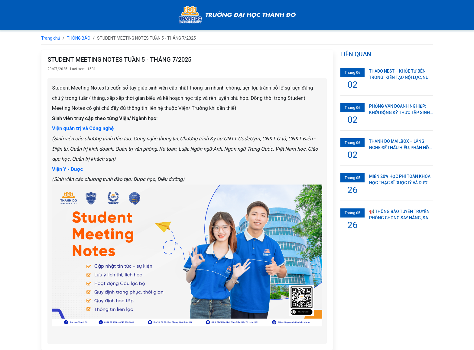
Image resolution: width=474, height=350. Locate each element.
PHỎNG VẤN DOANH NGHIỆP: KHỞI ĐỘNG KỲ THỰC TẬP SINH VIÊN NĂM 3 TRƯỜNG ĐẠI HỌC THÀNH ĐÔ (399, 110)
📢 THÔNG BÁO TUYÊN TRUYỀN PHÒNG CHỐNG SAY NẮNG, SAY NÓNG (399, 215)
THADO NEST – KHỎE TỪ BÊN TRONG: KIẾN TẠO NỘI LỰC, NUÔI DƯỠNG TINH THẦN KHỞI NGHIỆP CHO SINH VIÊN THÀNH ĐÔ (401, 75)
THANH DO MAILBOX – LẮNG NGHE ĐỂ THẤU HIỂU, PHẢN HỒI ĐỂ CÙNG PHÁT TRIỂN (399, 145)
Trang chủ (50, 38)
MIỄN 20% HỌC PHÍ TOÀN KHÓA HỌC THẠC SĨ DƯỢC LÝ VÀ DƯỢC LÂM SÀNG (399, 180)
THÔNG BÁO (78, 38)
